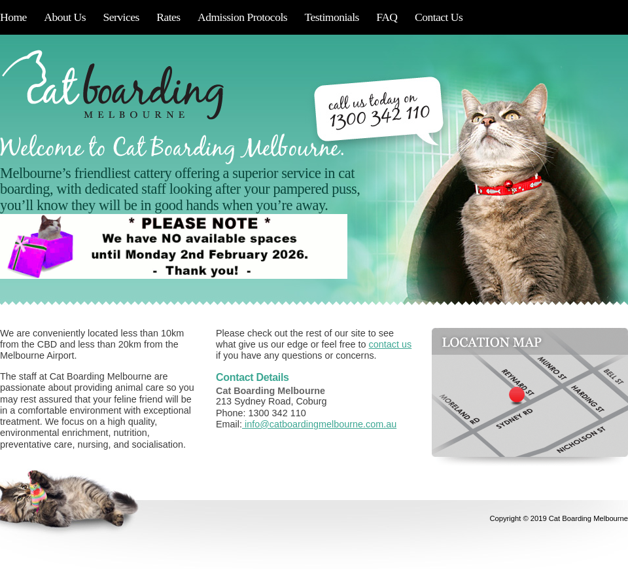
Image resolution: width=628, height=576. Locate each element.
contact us (390, 344)
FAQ (386, 17)
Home (13, 17)
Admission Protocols (242, 17)
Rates (168, 17)
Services (121, 17)
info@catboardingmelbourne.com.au (319, 424)
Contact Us (438, 17)
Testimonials (332, 17)
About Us (65, 17)
